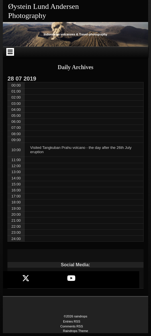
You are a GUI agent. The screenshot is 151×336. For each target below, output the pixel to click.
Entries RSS (71, 321)
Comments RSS (71, 326)
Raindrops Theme (75, 331)
